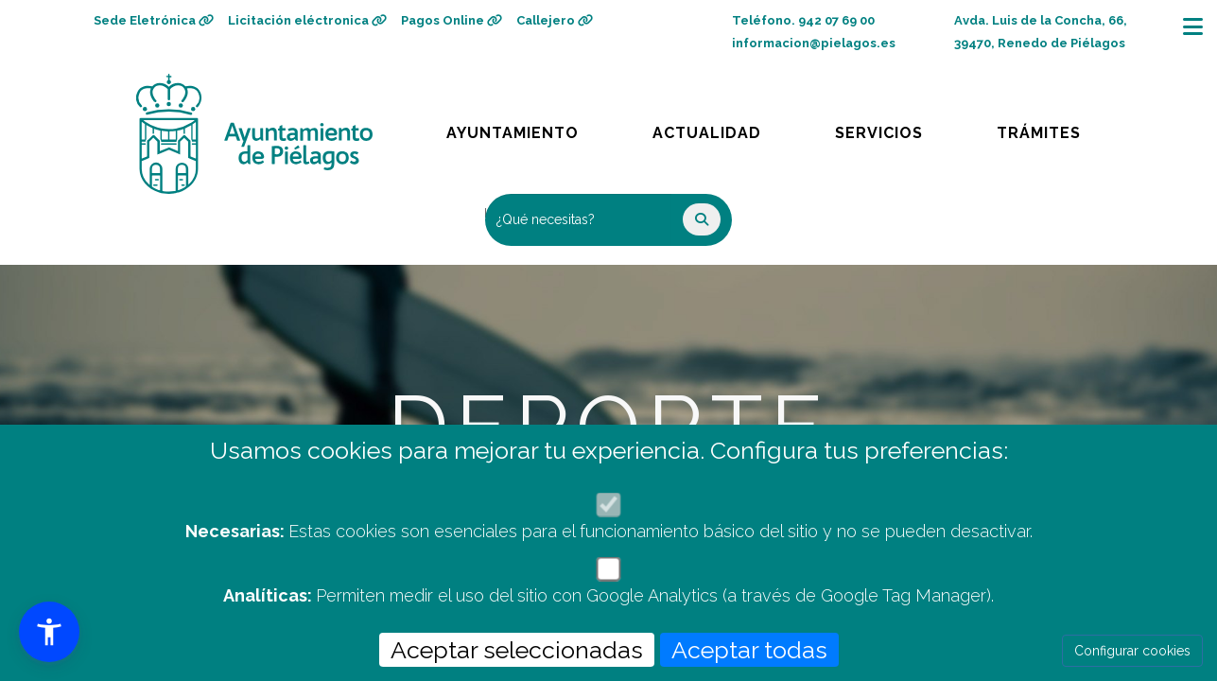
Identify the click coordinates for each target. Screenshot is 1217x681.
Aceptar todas (749, 650)
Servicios (897, 128)
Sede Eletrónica (154, 20)
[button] (49, 632)
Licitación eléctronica (307, 20)
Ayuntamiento (513, 128)
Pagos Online (451, 20)
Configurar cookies (1132, 650)
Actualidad (720, 128)
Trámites (1057, 128)
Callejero (554, 20)
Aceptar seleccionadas (517, 650)
